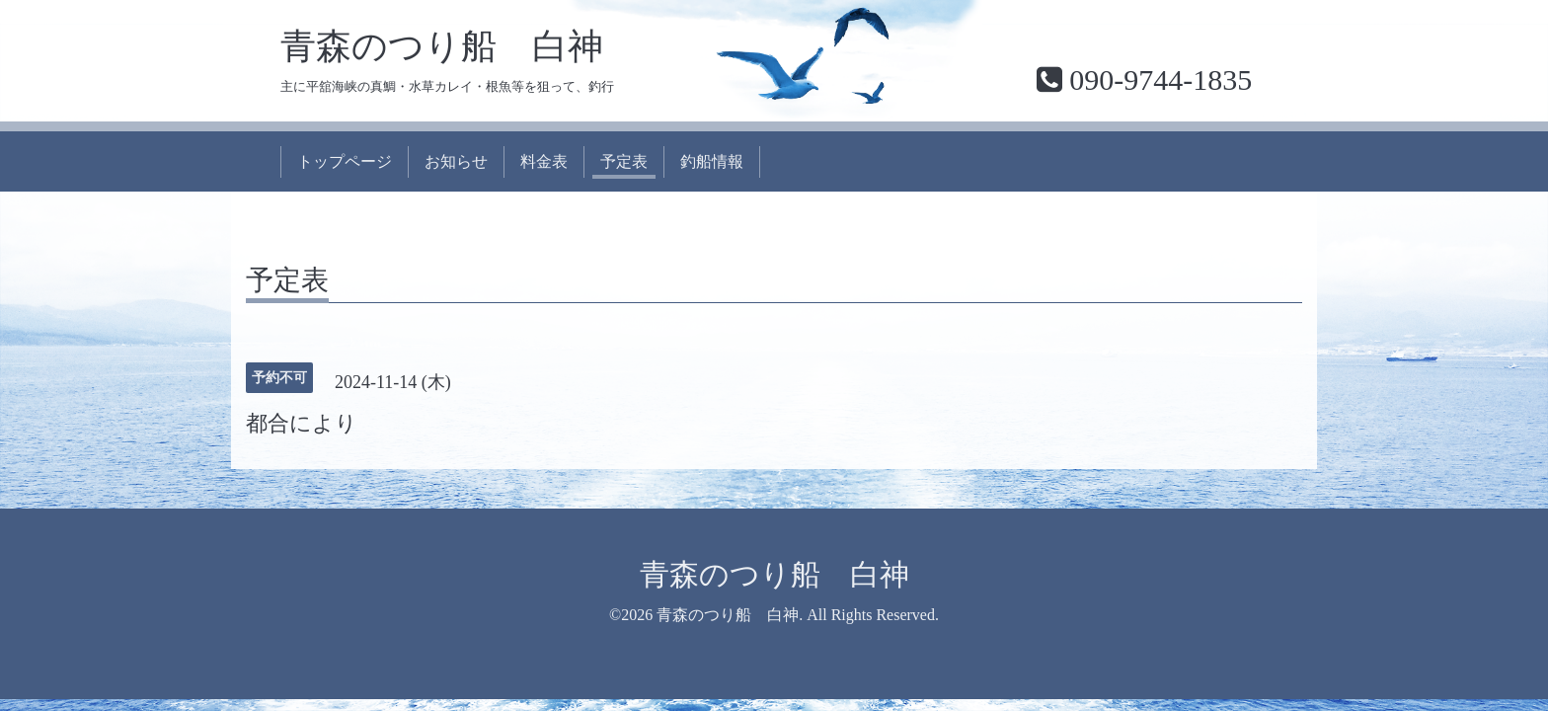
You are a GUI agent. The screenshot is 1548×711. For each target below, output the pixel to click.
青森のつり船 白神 (441, 46)
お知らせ (456, 161)
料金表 (544, 161)
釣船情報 (711, 161)
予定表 (624, 161)
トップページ (344, 161)
